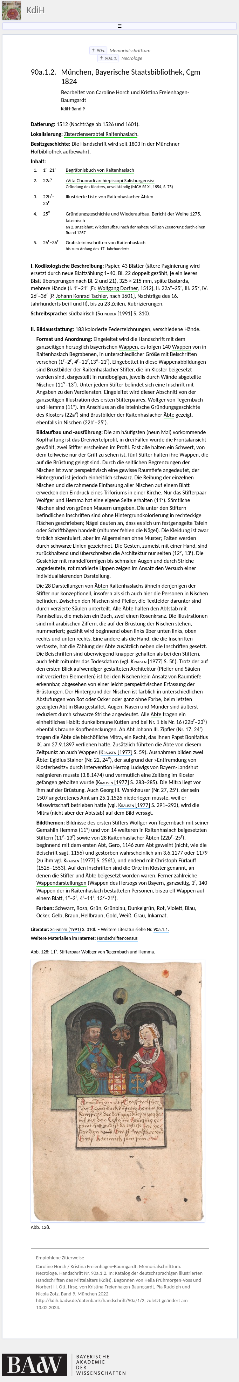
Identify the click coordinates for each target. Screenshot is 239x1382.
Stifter (127, 369)
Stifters (120, 822)
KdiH (35, 10)
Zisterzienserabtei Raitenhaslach (100, 134)
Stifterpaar (195, 492)
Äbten (101, 585)
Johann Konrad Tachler (81, 296)
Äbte (169, 414)
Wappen (128, 346)
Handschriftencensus (117, 938)
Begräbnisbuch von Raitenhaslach (100, 170)
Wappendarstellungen (61, 883)
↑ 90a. (98, 50)
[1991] (114, 313)
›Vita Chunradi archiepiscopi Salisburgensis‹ (110, 180)
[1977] (147, 661)
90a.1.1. (161, 929)
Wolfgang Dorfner (118, 288)
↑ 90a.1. (108, 58)
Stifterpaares (130, 399)
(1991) (65, 929)
